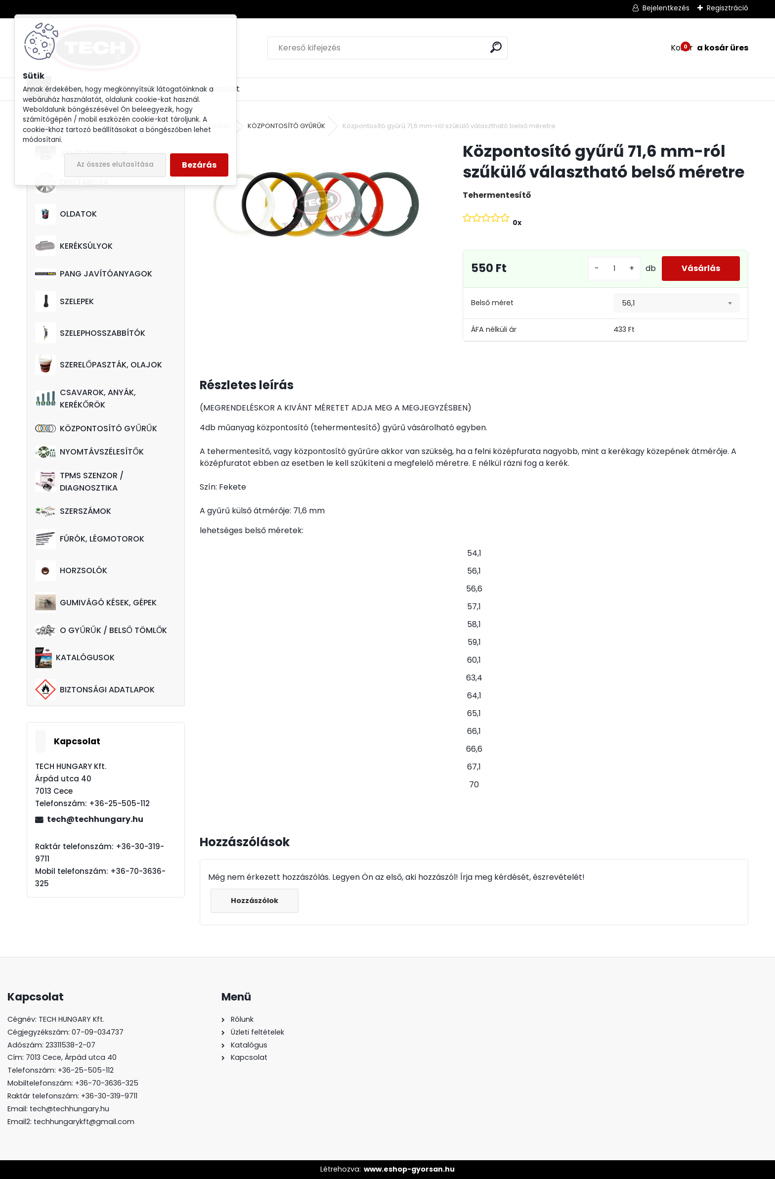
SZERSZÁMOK (73, 511)
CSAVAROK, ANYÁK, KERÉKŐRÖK (85, 398)
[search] (496, 47)
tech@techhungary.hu (95, 819)
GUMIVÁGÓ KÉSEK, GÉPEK (96, 602)
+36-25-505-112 (86, 1070)
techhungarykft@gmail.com (84, 1122)
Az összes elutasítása (115, 164)
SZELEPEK (64, 301)
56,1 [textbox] (628, 303)
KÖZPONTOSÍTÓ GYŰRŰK (96, 428)
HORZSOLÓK (71, 570)
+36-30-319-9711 (109, 1096)
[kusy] (614, 268)
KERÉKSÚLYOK (74, 245)
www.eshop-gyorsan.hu (409, 1169)
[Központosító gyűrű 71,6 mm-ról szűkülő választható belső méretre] (315, 205)
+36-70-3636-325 (106, 1083)
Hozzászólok (254, 901)
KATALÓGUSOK (74, 657)
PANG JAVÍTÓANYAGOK (93, 273)
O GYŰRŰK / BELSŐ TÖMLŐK (101, 630)
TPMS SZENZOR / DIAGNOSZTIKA (79, 482)
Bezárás (199, 165)
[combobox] (676, 303)
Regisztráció (727, 8)
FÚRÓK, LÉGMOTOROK (89, 539)
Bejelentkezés (666, 8)
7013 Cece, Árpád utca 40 (71, 1057)
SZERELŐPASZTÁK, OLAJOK (98, 365)
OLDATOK (66, 214)
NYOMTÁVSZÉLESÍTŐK (89, 452)
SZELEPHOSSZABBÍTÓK (90, 332)
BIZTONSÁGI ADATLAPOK (95, 689)
